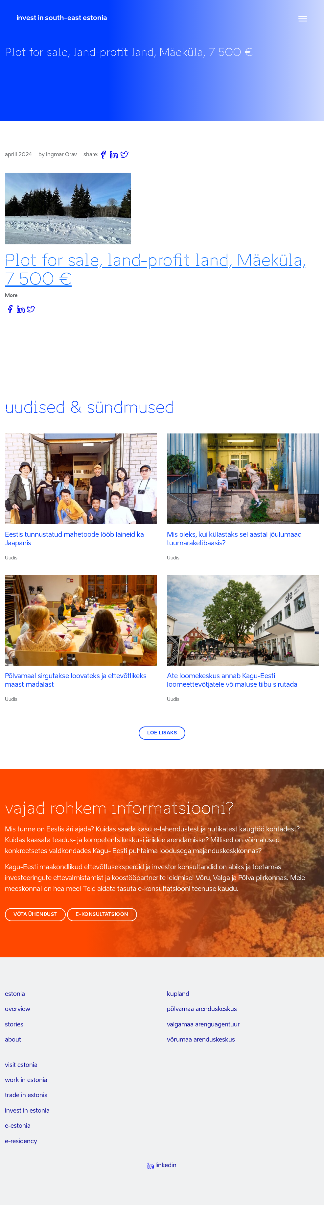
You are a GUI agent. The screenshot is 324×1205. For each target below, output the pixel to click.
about (13, 1040)
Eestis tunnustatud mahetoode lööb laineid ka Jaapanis (74, 539)
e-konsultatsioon (102, 914)
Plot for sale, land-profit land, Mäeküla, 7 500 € (155, 270)
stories (14, 1025)
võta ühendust (35, 914)
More (11, 295)
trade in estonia (26, 1095)
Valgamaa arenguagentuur (203, 1025)
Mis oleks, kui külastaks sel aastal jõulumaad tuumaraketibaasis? (234, 539)
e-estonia (18, 1126)
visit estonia (21, 1065)
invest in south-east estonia (61, 18)
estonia (15, 994)
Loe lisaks (162, 733)
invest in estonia (27, 1111)
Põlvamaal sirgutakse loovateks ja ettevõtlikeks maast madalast (76, 680)
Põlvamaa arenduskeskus (202, 1009)
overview (17, 1009)
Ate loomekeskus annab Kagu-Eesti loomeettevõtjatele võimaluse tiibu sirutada (232, 680)
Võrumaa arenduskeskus (201, 1040)
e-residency (21, 1141)
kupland (178, 994)
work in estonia (26, 1080)
